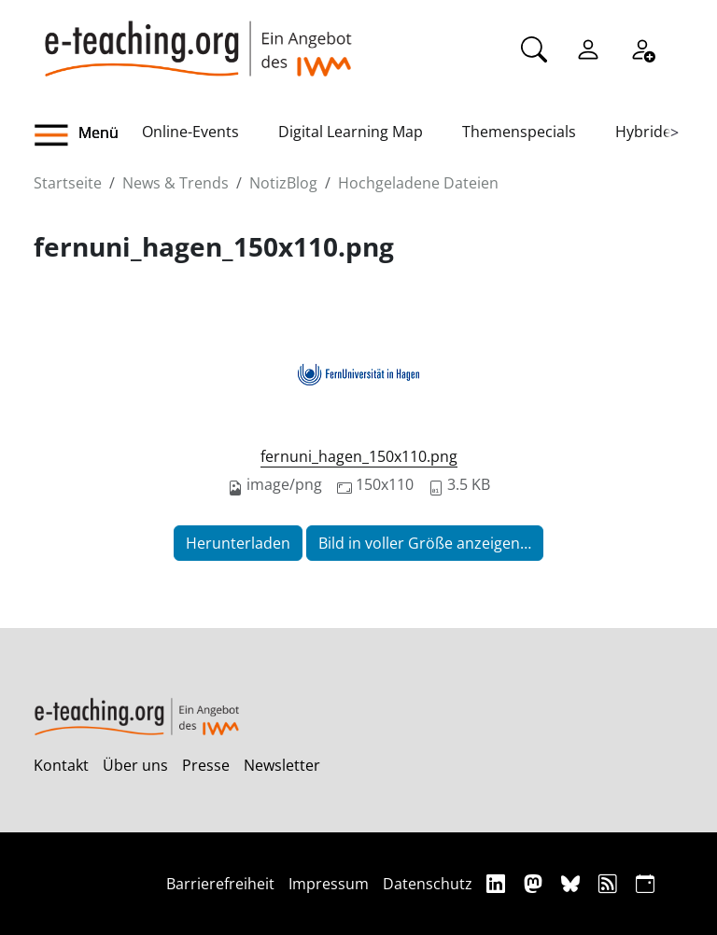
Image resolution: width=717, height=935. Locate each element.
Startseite (68, 183)
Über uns (135, 765)
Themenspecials (519, 131)
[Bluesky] (572, 883)
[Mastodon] (535, 883)
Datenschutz (427, 883)
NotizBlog (283, 183)
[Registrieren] (642, 47)
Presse (206, 765)
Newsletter (282, 765)
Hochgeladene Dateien (418, 183)
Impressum (328, 883)
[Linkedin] (498, 883)
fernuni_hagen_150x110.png (358, 456)
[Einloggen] (588, 47)
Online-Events (190, 131)
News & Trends (175, 183)
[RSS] (610, 883)
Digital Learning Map (350, 131)
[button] (88, 135)
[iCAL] (645, 883)
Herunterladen (238, 543)
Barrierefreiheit (220, 883)
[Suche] (534, 47)
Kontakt (61, 765)
